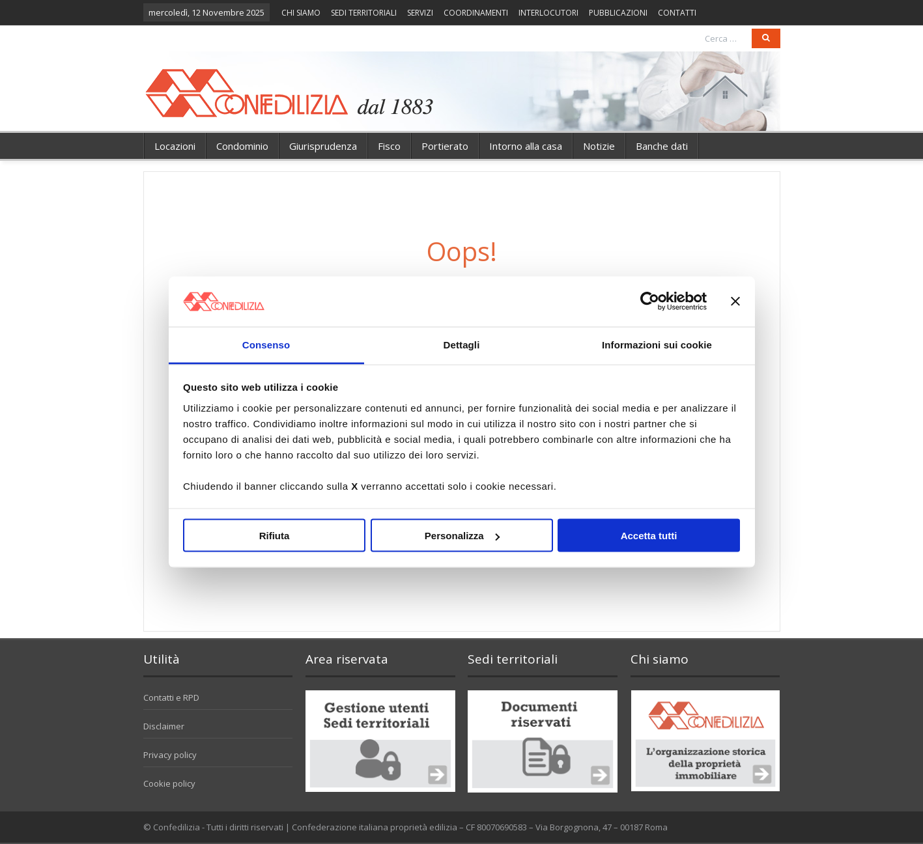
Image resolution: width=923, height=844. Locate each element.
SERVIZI (420, 12)
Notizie (599, 145)
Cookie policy (169, 783)
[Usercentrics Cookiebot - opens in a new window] (650, 301)
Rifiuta (274, 535)
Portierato (444, 145)
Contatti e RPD (171, 697)
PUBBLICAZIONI (618, 12)
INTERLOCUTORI (548, 12)
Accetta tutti (649, 535)
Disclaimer (163, 726)
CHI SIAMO (300, 12)
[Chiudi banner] (735, 301)
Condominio (242, 145)
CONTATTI (677, 12)
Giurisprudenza (323, 145)
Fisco (389, 145)
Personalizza (462, 535)
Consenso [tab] (266, 344)
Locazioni (174, 145)
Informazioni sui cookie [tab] (657, 344)
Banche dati (662, 145)
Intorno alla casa (525, 145)
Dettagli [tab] (462, 344)
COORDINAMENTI (476, 12)
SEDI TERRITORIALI (364, 12)
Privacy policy (170, 755)
